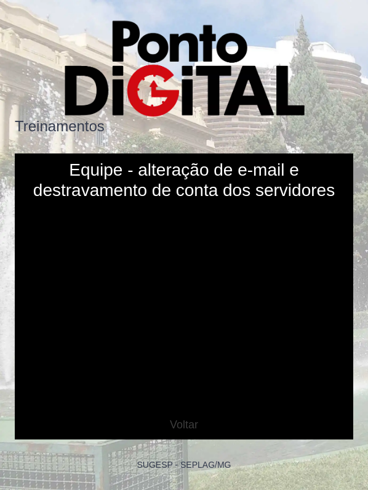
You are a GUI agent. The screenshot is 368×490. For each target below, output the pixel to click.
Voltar (184, 425)
